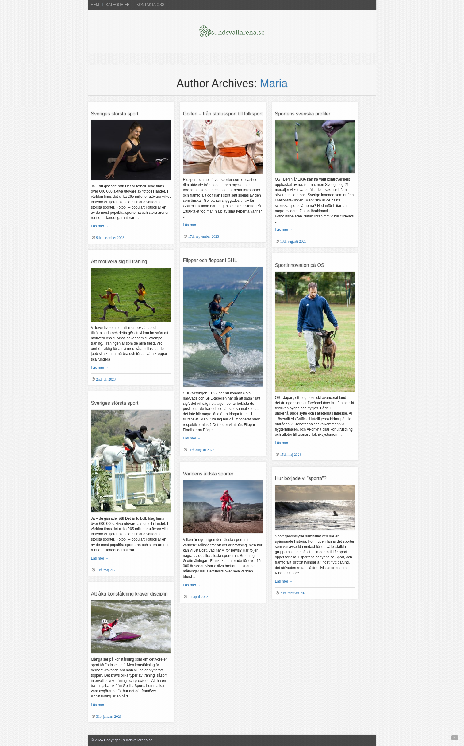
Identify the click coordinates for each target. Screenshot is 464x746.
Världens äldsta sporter (208, 473)
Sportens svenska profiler (303, 113)
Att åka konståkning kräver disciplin (129, 593)
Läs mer (100, 226)
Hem (95, 4)
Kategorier (118, 4)
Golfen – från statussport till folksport (223, 113)
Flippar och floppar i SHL (210, 260)
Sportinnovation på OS (299, 265)
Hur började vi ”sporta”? (301, 478)
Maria (274, 83)
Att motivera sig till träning (119, 261)
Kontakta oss (150, 4)
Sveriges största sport (115, 113)
